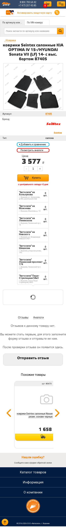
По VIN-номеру (35, 22)
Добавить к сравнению (32, 144)
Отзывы (23, 318)
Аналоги (38, 318)
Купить (36, 178)
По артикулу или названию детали (13, 22)
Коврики (10, 40)
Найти (60, 31)
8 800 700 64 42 (28, 2)
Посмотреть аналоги (32, 150)
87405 (48, 114)
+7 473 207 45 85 (28, 5)
